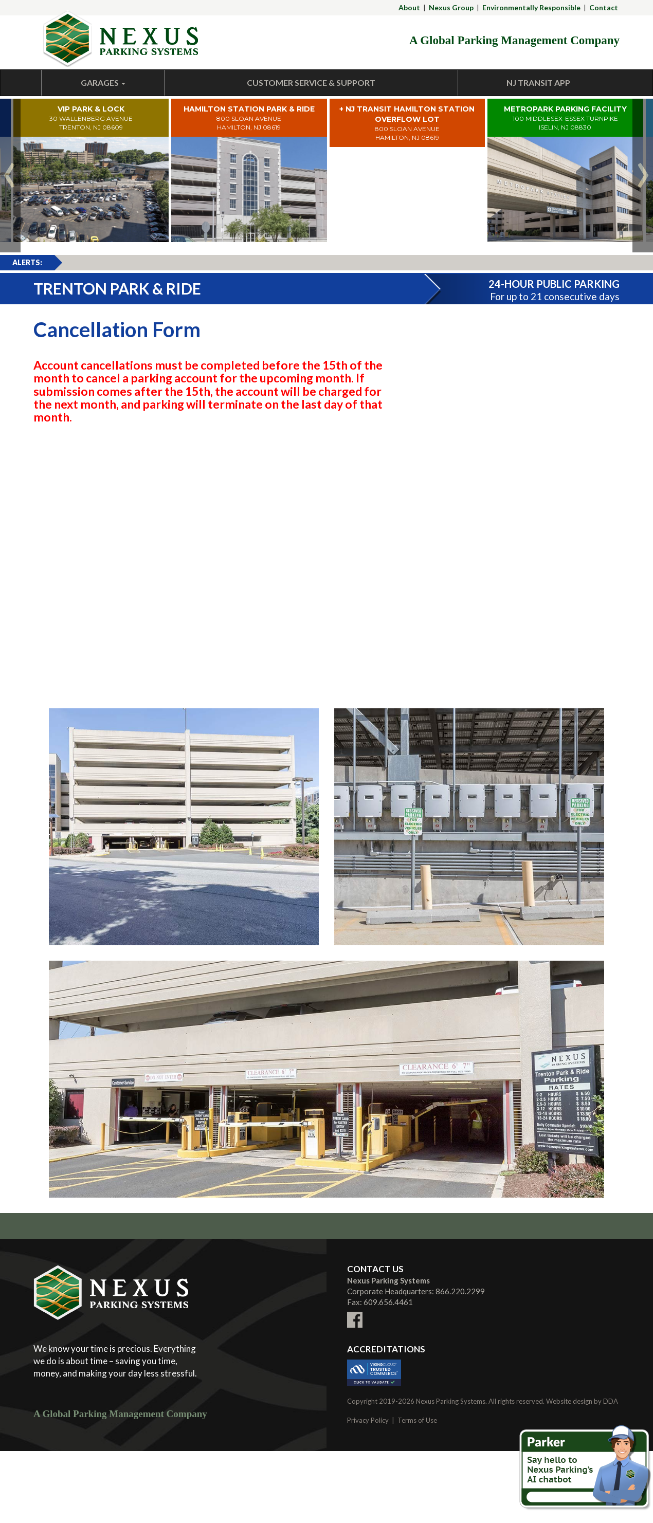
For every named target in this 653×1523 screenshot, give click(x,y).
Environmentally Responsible (531, 7)
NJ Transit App (538, 82)
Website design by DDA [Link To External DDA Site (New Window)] (582, 1401)
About (409, 7)
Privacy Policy (368, 1420)
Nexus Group (451, 7)
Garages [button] (103, 82)
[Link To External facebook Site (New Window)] (354, 1313)
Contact (603, 7)
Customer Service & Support (311, 82)
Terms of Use (417, 1420)
